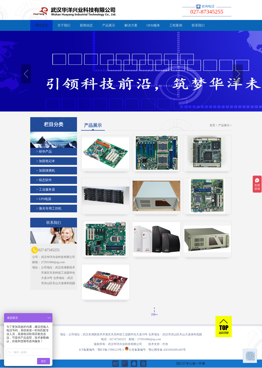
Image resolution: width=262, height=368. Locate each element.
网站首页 (41, 25)
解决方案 (131, 25)
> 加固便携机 (45, 170)
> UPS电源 (43, 199)
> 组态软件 (44, 180)
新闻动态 (86, 25)
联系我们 (198, 25)
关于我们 (63, 25)
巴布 (165, 344)
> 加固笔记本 (45, 161)
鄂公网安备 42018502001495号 (167, 349)
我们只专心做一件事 (190, 363)
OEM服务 (153, 25)
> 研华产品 (44, 151)
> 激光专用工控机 (48, 208)
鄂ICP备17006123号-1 (111, 349)
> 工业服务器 (45, 189)
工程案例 (175, 25)
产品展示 (108, 25)
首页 (212, 125)
